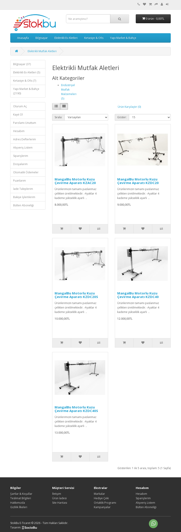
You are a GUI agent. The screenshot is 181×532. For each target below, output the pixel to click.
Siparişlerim (20, 156)
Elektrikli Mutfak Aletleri (42, 51)
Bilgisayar (41, 38)
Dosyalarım (20, 164)
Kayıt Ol (18, 114)
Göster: (122, 117)
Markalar (99, 494)
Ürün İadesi (59, 498)
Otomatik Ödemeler (26, 172)
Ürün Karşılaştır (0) (129, 107)
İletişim (56, 494)
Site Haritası (59, 503)
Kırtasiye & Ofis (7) (24, 81)
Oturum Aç (20, 106)
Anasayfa (23, 38)
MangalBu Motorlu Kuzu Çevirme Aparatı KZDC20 (138, 181)
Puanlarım (19, 180)
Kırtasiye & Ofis (93, 38)
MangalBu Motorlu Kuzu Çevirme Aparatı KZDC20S (76, 295)
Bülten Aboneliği (23, 205)
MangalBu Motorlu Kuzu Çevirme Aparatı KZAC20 (75, 181)
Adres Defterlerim (24, 139)
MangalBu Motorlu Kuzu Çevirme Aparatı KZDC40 (138, 295)
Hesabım (19, 131)
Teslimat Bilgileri (20, 498)
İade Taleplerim (23, 189)
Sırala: (58, 117)
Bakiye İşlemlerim (24, 197)
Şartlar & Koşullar (21, 494)
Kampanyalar (102, 507)
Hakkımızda (17, 503)
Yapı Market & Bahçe (123, 38)
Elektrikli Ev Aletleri (66, 38)
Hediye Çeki (101, 498)
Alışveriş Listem (23, 147)
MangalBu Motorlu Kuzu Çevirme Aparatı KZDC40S (76, 409)
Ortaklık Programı (105, 503)
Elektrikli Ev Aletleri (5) (26, 72)
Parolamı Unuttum (24, 123)
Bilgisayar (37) (22, 64)
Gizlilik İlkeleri (18, 507)
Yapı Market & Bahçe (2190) (26, 91)
